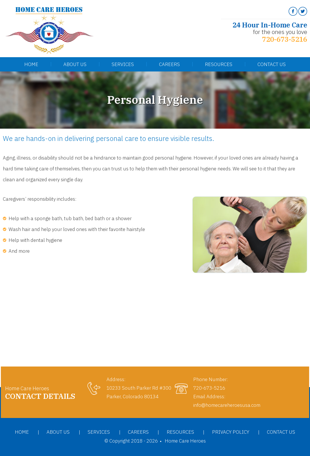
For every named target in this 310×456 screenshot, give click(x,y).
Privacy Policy (230, 432)
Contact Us (271, 64)
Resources (218, 64)
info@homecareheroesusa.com (226, 405)
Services (123, 64)
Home (31, 64)
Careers (169, 64)
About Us (74, 64)
